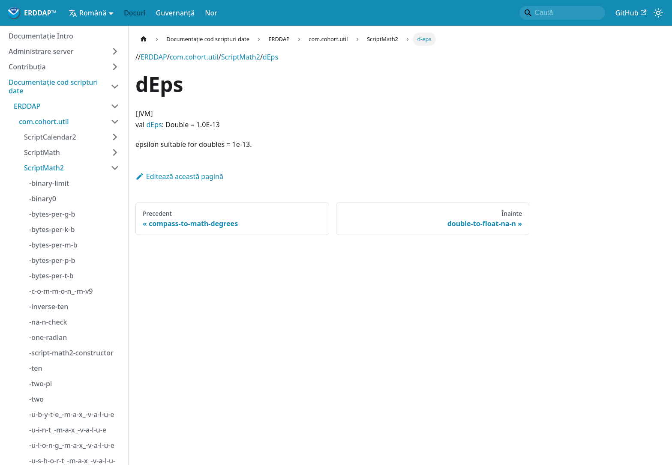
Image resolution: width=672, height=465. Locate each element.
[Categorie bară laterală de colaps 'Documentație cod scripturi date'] (114, 86)
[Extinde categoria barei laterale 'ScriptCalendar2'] (114, 137)
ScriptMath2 (240, 57)
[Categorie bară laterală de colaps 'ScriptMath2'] (114, 168)
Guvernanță (175, 13)
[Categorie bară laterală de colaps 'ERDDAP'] (114, 106)
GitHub (630, 13)
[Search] (562, 13)
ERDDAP (154, 57)
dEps (270, 57)
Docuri (134, 13)
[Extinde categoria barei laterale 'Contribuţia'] (114, 67)
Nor (211, 13)
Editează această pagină (179, 176)
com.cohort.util (194, 57)
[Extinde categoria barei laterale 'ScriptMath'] (114, 152)
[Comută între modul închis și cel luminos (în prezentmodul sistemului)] (658, 13)
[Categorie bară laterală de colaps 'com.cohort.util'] (114, 121)
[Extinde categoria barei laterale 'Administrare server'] (114, 51)
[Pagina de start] (143, 39)
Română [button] (87, 13)
